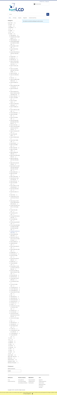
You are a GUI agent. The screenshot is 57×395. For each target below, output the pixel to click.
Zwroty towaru (41, 382)
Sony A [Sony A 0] (10, 350)
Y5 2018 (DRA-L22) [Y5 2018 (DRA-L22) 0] (14, 290)
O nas (9, 379)
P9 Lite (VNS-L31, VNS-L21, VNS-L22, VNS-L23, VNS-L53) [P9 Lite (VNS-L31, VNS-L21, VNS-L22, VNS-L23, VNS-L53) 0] (15, 268)
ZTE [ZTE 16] (10, 353)
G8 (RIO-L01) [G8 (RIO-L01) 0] (13, 58)
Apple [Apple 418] (10, 26)
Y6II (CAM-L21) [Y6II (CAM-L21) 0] (13, 324)
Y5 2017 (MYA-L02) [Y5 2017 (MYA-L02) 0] (14, 289)
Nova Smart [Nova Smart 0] (13, 194)
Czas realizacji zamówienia (22, 382)
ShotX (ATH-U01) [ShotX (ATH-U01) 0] (14, 276)
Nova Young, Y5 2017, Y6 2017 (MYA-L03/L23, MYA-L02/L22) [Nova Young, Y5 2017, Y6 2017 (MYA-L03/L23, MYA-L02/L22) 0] (15, 202)
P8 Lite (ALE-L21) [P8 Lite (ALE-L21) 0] (14, 254)
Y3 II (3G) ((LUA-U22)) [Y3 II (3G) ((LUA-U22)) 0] (14, 281)
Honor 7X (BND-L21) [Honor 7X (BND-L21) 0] (14, 106)
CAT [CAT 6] (10, 29)
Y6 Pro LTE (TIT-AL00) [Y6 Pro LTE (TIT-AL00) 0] (15, 318)
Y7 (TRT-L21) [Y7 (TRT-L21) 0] (13, 328)
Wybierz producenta (11, 368)
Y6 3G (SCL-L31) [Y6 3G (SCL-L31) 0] (14, 302)
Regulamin (41, 379)
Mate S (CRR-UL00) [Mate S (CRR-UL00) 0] (14, 176)
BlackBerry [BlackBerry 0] (11, 27)
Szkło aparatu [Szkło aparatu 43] (13, 35)
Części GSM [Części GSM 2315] (10, 22)
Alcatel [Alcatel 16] (10, 24)
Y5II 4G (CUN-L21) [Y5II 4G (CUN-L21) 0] (14, 301)
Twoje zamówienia (31, 379)
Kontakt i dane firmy (11, 381)
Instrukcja (40, 387)
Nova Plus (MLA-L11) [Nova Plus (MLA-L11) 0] (14, 191)
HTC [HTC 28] (10, 32)
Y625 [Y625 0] (11, 321)
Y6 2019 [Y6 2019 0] (12, 304)
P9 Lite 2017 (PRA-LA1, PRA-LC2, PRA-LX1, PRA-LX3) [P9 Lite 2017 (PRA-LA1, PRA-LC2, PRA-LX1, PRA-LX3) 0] (15, 272)
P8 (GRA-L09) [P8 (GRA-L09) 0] (13, 252)
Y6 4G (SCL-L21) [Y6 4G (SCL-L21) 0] (14, 310)
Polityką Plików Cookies (27, 392)
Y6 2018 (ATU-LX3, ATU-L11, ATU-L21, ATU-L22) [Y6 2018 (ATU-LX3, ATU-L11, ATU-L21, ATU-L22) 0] (15, 307)
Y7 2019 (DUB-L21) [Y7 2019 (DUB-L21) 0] (14, 333)
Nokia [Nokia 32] (10, 344)
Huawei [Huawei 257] (10, 33)
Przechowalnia (31, 382)
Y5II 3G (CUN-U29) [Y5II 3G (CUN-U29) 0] (14, 299)
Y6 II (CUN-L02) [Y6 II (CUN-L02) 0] (13, 312)
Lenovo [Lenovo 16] (10, 338)
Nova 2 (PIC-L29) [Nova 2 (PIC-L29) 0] (14, 181)
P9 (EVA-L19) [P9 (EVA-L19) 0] (13, 261)
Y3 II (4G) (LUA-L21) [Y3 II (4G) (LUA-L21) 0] (14, 287)
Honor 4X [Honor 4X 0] (12, 77)
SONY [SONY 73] (10, 348)
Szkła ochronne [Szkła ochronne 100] (11, 359)
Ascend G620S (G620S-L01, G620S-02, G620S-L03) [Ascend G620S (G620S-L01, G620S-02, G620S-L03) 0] (15, 43)
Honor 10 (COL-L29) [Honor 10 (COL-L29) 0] (14, 65)
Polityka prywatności (42, 381)
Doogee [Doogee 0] (10, 30)
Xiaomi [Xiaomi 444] (10, 351)
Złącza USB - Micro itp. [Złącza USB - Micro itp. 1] (12, 356)
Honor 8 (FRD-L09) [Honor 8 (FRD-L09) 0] (14, 112)
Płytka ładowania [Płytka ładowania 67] (14, 39)
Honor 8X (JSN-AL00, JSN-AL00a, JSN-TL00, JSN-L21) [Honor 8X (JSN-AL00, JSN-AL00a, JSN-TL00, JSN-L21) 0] (15, 122)
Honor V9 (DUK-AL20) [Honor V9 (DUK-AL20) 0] (15, 137)
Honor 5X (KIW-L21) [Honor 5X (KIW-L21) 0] (14, 82)
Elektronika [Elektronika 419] (10, 358)
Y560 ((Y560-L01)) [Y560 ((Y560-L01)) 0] (14, 298)
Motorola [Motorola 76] (11, 341)
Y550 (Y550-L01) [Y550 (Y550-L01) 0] (14, 296)
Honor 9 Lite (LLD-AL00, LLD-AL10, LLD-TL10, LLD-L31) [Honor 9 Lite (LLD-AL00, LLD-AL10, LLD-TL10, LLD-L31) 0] (15, 128)
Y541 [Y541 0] (11, 295)
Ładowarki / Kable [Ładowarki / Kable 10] (11, 361)
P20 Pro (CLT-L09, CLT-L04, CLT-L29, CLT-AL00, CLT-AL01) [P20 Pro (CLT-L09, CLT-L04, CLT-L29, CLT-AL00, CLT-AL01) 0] (15, 239)
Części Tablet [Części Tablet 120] (10, 355)
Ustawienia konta (31, 381)
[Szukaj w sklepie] (27, 14)
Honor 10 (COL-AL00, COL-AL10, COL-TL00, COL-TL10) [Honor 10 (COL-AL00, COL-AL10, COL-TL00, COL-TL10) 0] (15, 63)
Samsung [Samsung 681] (11, 347)
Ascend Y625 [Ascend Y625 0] (13, 56)
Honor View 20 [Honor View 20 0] (13, 143)
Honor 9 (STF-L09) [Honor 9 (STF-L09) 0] (14, 124)
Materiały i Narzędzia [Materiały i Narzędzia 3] (12, 362)
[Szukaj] (47, 14)
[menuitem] (10, 18)
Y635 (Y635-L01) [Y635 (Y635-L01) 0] (14, 322)
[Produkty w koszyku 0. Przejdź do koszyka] (37, 4)
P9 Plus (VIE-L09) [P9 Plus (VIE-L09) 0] (14, 275)
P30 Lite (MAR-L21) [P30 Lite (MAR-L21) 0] (14, 241)
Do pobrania (41, 385)
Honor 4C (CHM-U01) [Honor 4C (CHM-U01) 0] (15, 74)
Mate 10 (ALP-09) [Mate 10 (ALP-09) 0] (14, 147)
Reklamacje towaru (42, 384)
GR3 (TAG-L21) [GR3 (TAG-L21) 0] (13, 59)
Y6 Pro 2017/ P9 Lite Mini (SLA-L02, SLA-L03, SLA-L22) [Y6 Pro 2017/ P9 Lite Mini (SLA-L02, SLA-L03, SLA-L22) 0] (15, 315)
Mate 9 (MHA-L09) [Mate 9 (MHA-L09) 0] (14, 172)
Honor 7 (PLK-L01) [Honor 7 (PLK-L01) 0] (14, 96)
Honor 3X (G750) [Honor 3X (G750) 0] (14, 73)
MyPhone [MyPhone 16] (11, 342)
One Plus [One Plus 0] (11, 345)
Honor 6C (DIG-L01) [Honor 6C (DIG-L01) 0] (14, 88)
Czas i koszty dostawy (22, 381)
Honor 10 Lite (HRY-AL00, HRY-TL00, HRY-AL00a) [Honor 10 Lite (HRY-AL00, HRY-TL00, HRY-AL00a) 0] (15, 70)
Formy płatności (21, 379)
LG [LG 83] (9, 339)
